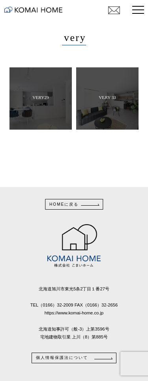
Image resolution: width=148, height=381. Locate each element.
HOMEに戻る (64, 204)
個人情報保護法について (62, 357)
